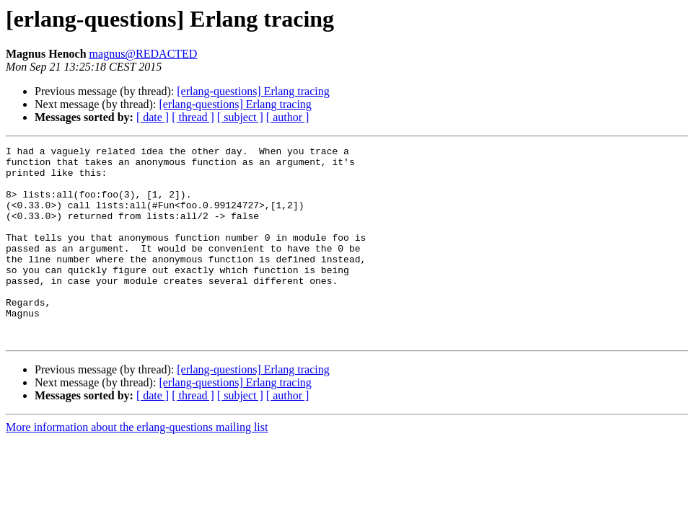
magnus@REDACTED (143, 54)
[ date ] (152, 117)
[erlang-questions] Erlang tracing (253, 91)
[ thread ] (193, 117)
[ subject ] (240, 117)
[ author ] (287, 117)
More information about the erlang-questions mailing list (137, 466)
